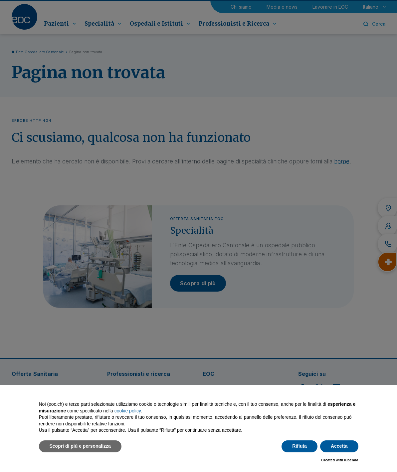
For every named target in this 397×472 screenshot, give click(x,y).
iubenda (351, 460)
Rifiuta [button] (299, 446)
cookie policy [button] (127, 410)
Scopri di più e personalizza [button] (80, 446)
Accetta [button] (339, 446)
